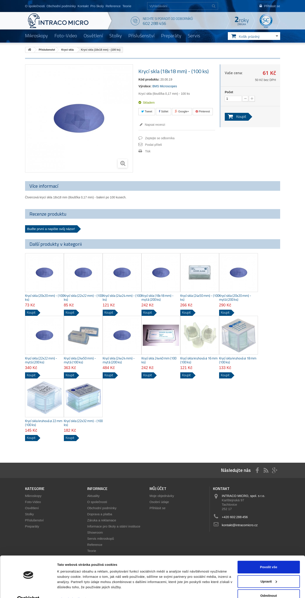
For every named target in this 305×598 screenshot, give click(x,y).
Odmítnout (268, 586)
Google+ (182, 111)
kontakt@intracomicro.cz (239, 525)
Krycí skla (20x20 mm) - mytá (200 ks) (235, 298)
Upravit (269, 571)
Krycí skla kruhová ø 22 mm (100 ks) (43, 423)
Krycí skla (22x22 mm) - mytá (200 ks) (41, 360)
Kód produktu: (148, 79)
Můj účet (158, 488)
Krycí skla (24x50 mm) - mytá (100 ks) (80, 360)
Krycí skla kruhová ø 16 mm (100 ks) (199, 360)
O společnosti (35, 6)
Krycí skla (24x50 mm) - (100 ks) (199, 298)
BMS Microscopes (164, 86)
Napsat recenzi (154, 124)
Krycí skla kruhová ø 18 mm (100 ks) (237, 360)
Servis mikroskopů (100, 538)
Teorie (126, 6)
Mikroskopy (36, 35)
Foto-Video (66, 35)
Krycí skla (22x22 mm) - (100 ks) (83, 298)
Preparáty (171, 35)
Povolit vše (268, 557)
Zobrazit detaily (69, 589)
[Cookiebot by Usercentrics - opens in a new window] (28, 589)
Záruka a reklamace (101, 520)
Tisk (147, 151)
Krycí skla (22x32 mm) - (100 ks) (83, 423)
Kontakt (83, 6)
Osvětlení (93, 35)
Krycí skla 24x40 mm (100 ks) (158, 360)
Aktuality (93, 496)
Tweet (146, 111)
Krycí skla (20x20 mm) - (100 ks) (44, 298)
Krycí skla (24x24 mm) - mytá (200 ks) (119, 360)
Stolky (115, 35)
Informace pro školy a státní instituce (113, 526)
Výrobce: (145, 86)
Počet (229, 92)
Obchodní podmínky (61, 6)
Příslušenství (141, 35)
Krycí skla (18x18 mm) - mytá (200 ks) (157, 298)
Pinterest (203, 111)
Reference (113, 6)
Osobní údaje (159, 502)
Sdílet (163, 111)
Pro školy (97, 6)
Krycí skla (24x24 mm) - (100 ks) (122, 298)
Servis (194, 35)
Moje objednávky (162, 496)
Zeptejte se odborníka (159, 138)
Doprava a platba (99, 514)
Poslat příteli (153, 144)
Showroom (95, 532)
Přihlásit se (157, 508)
